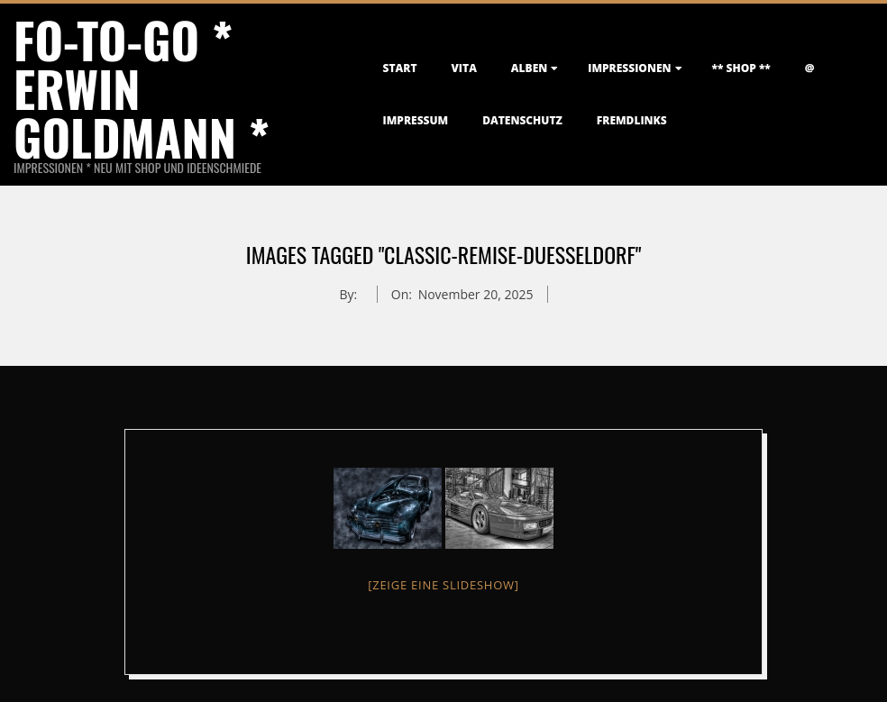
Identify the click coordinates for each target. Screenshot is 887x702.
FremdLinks (632, 120)
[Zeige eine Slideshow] (443, 585)
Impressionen (629, 68)
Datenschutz (522, 120)
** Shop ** (741, 68)
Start (400, 68)
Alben (529, 68)
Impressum (416, 120)
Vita (464, 68)
